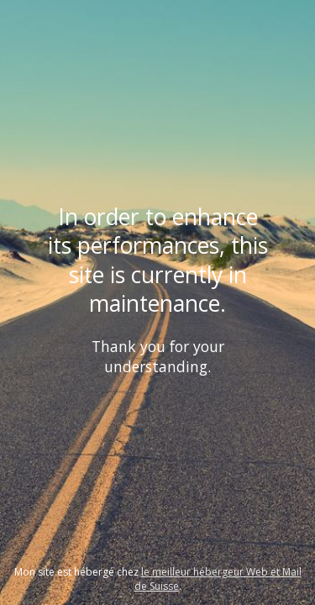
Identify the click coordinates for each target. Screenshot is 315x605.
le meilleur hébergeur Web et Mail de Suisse (218, 579)
